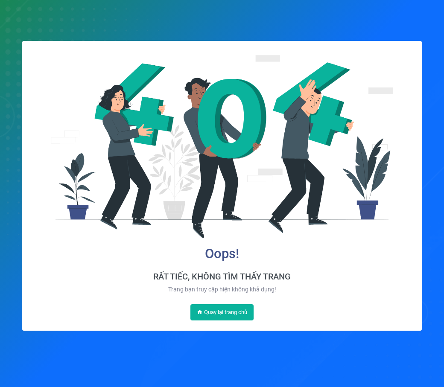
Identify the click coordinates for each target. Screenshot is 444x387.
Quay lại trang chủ (222, 312)
